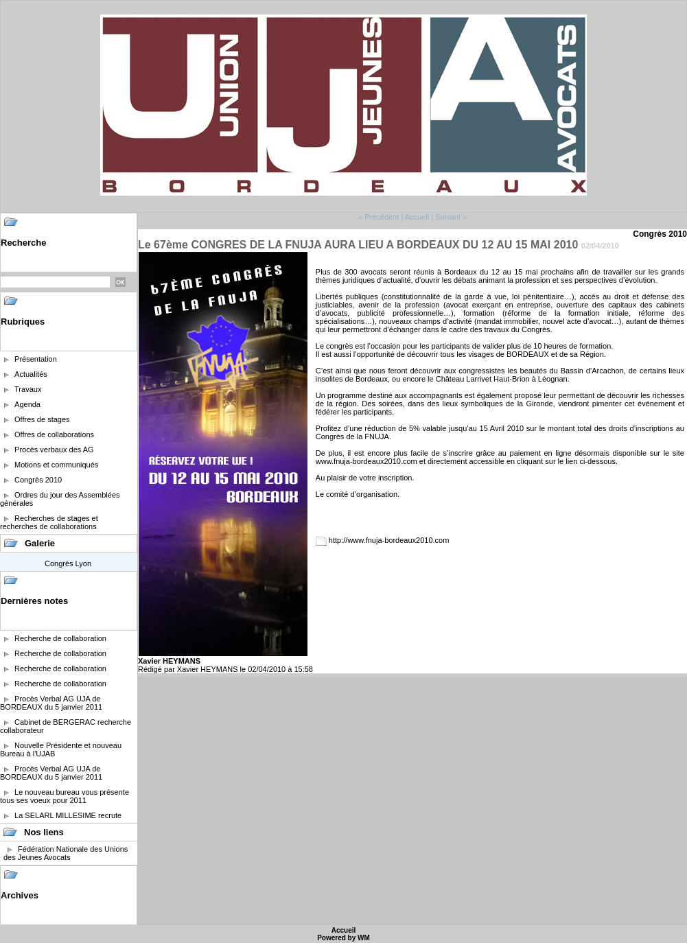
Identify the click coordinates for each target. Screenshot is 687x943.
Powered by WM (343, 938)
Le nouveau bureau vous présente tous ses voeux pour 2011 (64, 796)
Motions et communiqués (56, 465)
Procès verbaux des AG (54, 449)
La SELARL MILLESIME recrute (67, 815)
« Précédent (378, 217)
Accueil (417, 217)
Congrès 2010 (38, 480)
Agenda (27, 404)
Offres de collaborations (54, 434)
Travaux (27, 389)
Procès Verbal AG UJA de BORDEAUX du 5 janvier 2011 (51, 703)
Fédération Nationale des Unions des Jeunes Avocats (65, 853)
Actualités (30, 374)
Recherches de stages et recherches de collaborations (49, 522)
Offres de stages (42, 419)
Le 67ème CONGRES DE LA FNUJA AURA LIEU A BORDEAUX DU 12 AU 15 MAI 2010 (358, 245)
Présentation (35, 359)
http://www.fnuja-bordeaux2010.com (389, 540)
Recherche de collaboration (60, 638)
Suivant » (451, 217)
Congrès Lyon (68, 563)
